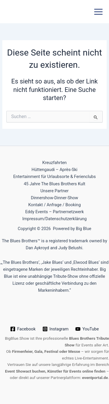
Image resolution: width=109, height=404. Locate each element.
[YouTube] (87, 329)
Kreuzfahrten (54, 162)
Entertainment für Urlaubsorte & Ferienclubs (54, 176)
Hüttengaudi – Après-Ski (55, 169)
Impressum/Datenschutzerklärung (54, 218)
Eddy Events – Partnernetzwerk (54, 211)
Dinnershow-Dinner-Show (54, 197)
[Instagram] (55, 329)
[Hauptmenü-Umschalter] (98, 11)
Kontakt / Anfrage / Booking (54, 204)
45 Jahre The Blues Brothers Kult (54, 183)
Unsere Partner (54, 190)
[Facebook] (22, 329)
